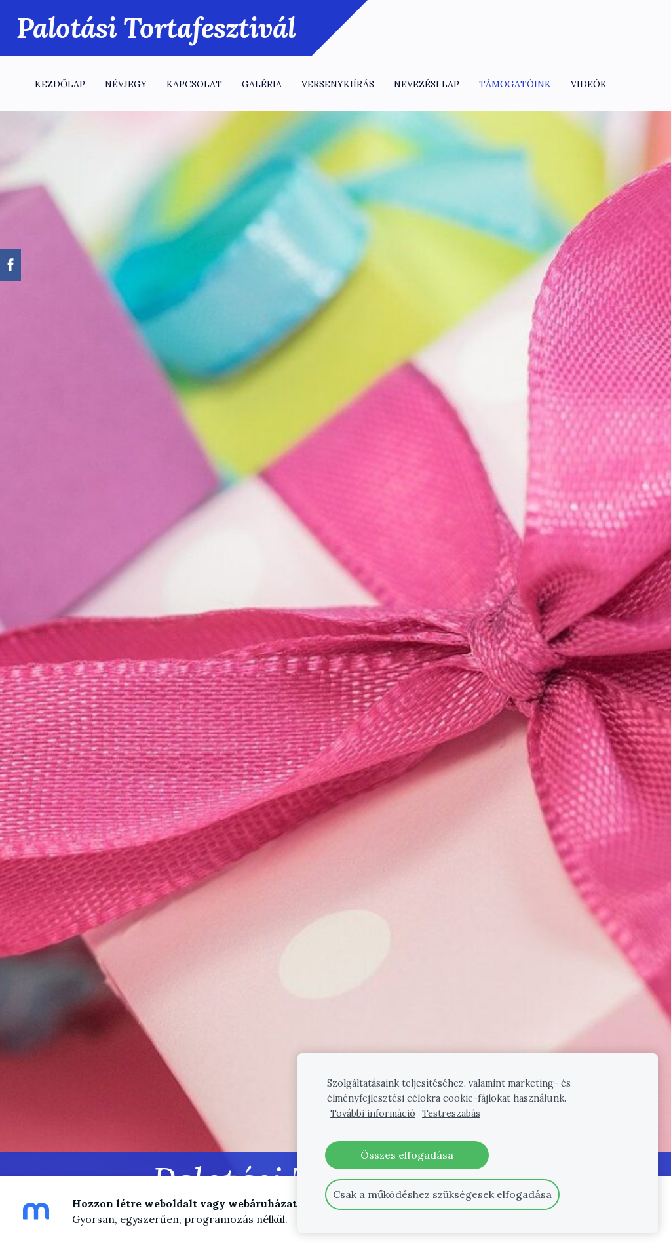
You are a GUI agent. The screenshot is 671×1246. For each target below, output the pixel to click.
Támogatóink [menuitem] (515, 84)
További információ (372, 1113)
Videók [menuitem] (589, 84)
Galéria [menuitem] (262, 84)
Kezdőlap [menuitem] (60, 84)
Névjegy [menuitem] (126, 84)
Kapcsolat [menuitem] (194, 84)
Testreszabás (451, 1113)
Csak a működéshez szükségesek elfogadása (442, 1194)
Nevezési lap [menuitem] (426, 84)
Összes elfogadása (406, 1154)
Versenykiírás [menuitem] (337, 84)
